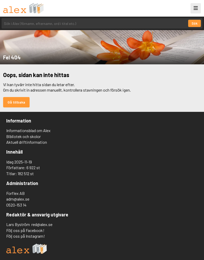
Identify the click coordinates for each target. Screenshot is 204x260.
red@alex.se (41, 224)
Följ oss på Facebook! (25, 230)
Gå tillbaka (16, 102)
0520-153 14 (16, 204)
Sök (195, 23)
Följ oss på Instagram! (25, 236)
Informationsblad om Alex (28, 130)
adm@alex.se (17, 198)
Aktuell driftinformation (26, 142)
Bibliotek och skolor (23, 136)
